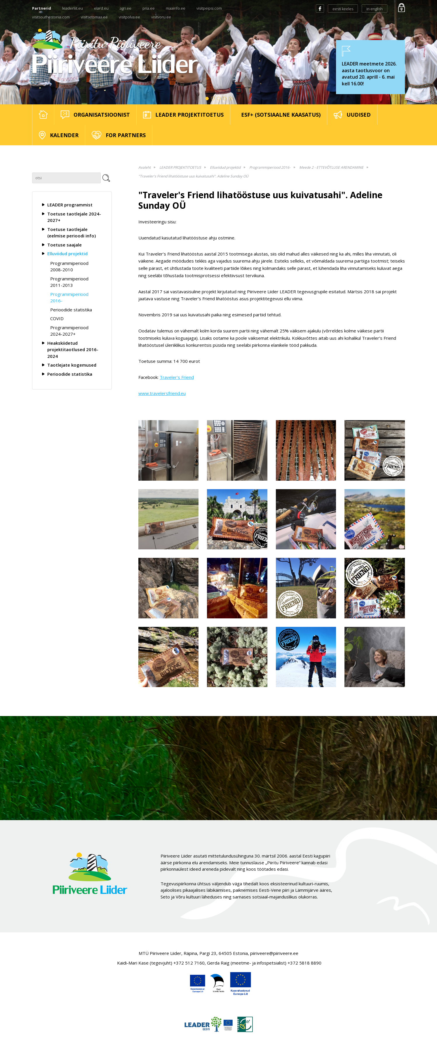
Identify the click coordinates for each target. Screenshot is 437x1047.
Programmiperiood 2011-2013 (69, 282)
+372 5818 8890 (304, 963)
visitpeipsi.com (209, 8)
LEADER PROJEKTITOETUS (180, 167)
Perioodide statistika (71, 310)
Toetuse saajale (64, 245)
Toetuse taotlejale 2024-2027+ (74, 217)
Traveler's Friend (177, 377)
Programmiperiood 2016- (69, 297)
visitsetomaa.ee (94, 17)
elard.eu (101, 8)
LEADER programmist (70, 205)
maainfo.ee (175, 8)
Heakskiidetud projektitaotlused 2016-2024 (72, 349)
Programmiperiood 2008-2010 (69, 266)
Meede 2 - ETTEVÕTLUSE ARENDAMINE (331, 167)
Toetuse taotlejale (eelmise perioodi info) (71, 232)
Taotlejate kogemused (71, 365)
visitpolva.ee (129, 17)
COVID (57, 318)
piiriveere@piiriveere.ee (274, 953)
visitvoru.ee (161, 17)
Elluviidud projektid (67, 253)
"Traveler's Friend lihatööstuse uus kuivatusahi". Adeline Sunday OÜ (193, 176)
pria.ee (148, 8)
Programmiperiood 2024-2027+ (69, 331)
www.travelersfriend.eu (162, 393)
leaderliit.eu (72, 8)
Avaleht (144, 167)
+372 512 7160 (189, 963)
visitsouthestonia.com (51, 17)
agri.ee (125, 8)
